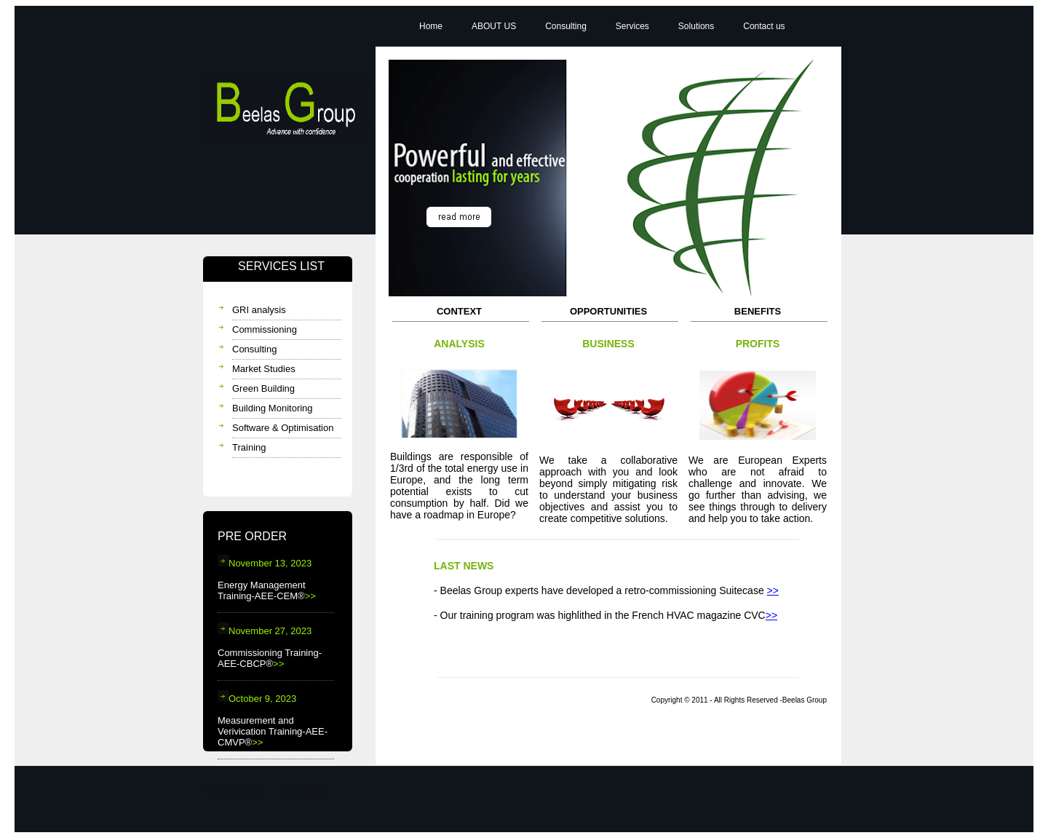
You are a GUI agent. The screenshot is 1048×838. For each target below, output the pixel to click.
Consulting (254, 349)
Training (249, 447)
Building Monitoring (272, 408)
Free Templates (278, 792)
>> (310, 595)
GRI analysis (259, 309)
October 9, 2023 (257, 698)
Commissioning (264, 329)
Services (632, 26)
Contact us (764, 26)
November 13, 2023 (264, 563)
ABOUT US (494, 26)
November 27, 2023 (264, 630)
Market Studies (263, 368)
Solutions (696, 26)
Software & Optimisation (282, 427)
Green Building (263, 388)
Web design (222, 792)
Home (430, 26)
